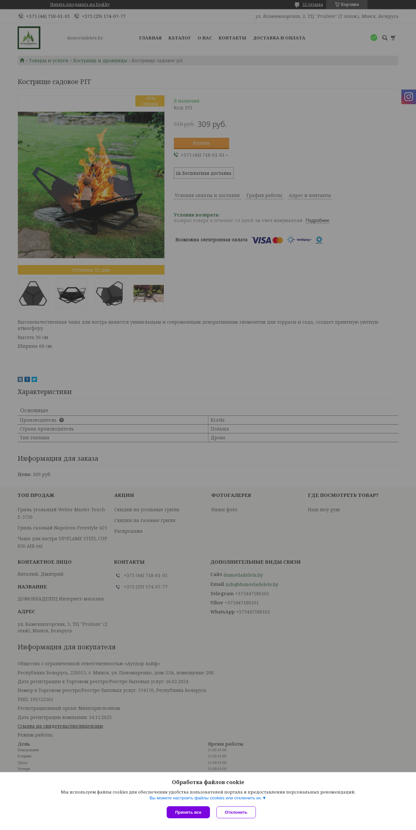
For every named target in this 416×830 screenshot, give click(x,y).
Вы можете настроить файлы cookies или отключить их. (205, 797)
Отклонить (236, 812)
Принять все (188, 812)
